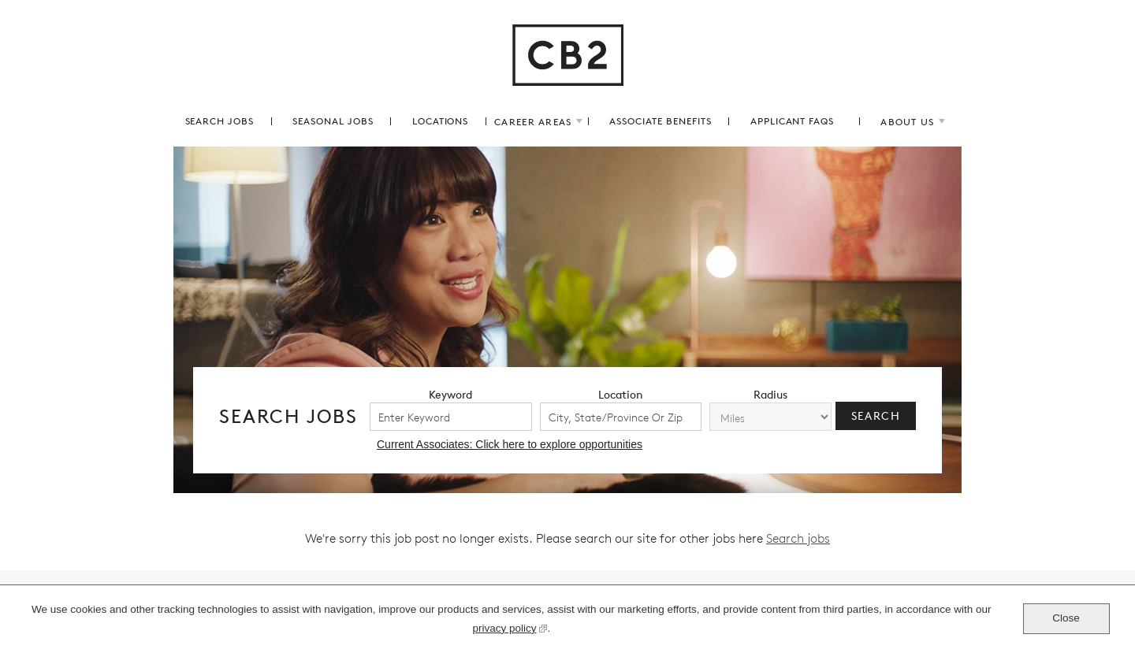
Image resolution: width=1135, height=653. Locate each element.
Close (1066, 618)
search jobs (220, 121)
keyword (450, 394)
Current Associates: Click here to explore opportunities (509, 444)
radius (770, 394)
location (620, 394)
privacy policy (504, 630)
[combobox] (621, 417)
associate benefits (660, 121)
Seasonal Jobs (332, 121)
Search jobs (798, 538)
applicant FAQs (792, 121)
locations (440, 121)
